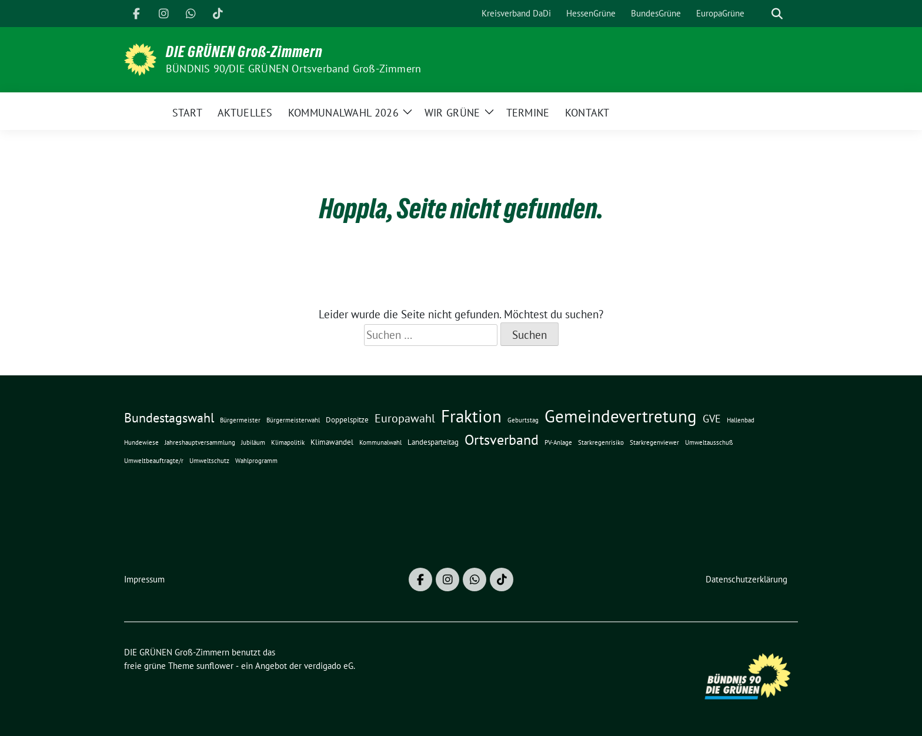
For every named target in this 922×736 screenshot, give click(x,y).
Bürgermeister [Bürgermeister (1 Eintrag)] (240, 420)
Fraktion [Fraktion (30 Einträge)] (471, 416)
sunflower (214, 665)
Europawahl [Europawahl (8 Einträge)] (405, 418)
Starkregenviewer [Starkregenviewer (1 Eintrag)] (654, 442)
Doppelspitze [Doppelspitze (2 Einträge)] (347, 419)
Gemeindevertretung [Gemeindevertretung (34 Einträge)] (620, 416)
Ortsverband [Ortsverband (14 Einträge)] (502, 440)
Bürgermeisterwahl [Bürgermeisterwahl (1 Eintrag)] (293, 420)
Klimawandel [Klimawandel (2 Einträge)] (331, 442)
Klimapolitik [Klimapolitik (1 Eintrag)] (288, 442)
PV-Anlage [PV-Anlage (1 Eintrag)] (558, 442)
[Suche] (760, 13)
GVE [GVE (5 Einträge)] (712, 418)
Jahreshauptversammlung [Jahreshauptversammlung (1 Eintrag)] (200, 442)
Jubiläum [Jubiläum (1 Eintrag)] (253, 442)
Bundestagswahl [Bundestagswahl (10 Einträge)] (169, 417)
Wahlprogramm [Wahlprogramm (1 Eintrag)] (256, 461)
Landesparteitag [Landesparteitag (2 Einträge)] (433, 442)
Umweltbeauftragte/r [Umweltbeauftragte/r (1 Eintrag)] (153, 461)
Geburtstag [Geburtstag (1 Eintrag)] (523, 420)
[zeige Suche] (777, 13)
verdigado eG (328, 665)
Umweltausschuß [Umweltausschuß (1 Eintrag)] (709, 442)
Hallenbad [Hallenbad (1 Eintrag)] (740, 420)
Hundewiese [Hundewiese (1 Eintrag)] (141, 442)
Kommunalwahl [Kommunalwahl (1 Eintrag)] (380, 442)
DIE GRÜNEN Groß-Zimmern (244, 52)
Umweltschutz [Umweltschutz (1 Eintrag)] (209, 461)
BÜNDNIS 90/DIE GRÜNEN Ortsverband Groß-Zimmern (293, 68)
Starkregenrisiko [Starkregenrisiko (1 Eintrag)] (601, 442)
